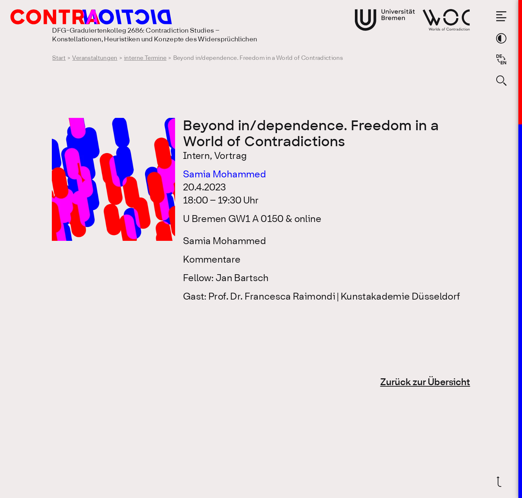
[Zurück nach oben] (501, 481)
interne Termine (145, 58)
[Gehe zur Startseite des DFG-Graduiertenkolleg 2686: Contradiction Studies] (75, 17)
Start (59, 58)
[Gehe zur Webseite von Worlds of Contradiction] (446, 19)
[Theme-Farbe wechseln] (501, 38)
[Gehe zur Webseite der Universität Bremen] (385, 20)
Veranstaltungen (94, 58)
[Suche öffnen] (501, 80)
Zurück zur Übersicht (425, 382)
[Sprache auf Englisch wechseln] (501, 59)
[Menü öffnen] (501, 16)
